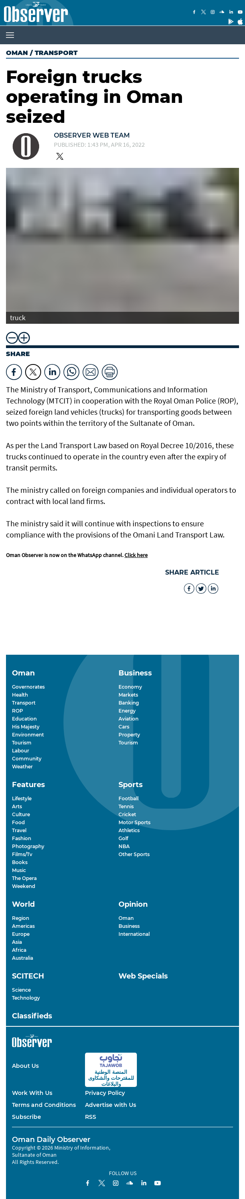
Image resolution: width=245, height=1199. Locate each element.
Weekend (23, 886)
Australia (22, 958)
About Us (25, 1065)
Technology (26, 998)
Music (19, 870)
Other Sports (134, 854)
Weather (22, 767)
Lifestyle (22, 798)
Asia (17, 942)
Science (21, 990)
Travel (19, 830)
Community (26, 759)
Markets (128, 695)
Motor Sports (134, 822)
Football (128, 798)
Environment (28, 735)
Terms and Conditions (44, 1104)
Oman (17, 53)
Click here (136, 555)
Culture (21, 814)
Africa (19, 950)
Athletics (129, 830)
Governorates (28, 687)
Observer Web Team (92, 135)
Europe (21, 934)
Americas (23, 926)
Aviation (128, 719)
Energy (127, 711)
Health (20, 695)
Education (24, 719)
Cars (124, 727)
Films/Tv (22, 854)
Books (20, 862)
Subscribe (26, 1116)
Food (18, 822)
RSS (90, 1116)
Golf (123, 838)
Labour (20, 751)
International (134, 934)
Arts (17, 806)
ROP (17, 711)
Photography (28, 846)
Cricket (127, 814)
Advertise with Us (110, 1104)
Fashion (21, 838)
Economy (130, 687)
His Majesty (26, 727)
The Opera (24, 878)
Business (129, 926)
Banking (129, 703)
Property (129, 735)
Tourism (22, 743)
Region (20, 918)
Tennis (126, 806)
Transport (24, 703)
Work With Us (32, 1093)
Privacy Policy (105, 1093)
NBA (124, 846)
